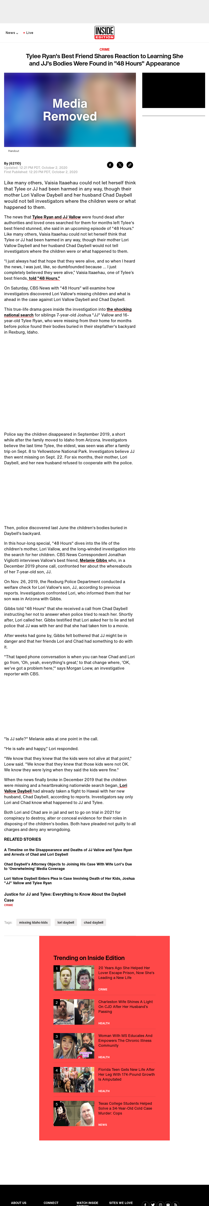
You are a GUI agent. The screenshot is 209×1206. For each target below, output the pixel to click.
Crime (105, 49)
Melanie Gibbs (94, 560)
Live (29, 32)
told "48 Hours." (44, 278)
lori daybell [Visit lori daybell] (66, 922)
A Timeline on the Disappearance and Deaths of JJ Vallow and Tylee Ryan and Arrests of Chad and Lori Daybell (68, 851)
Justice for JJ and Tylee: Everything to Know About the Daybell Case (65, 897)
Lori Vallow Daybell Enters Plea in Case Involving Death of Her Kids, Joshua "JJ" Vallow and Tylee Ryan (69, 880)
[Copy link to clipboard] (129, 165)
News (10, 32)
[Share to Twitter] (120, 165)
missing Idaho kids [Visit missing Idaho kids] (33, 922)
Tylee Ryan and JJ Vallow (56, 217)
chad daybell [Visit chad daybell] (93, 922)
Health (104, 1023)
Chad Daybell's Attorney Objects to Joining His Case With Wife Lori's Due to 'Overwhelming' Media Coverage (68, 866)
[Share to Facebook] (110, 165)
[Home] (104, 33)
